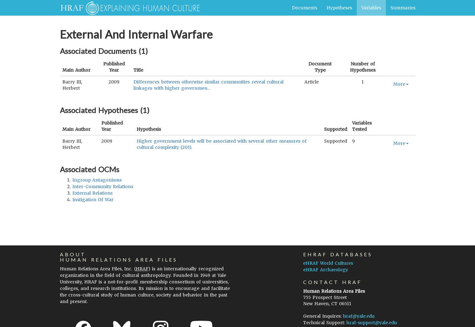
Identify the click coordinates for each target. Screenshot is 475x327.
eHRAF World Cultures (328, 263)
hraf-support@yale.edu (372, 322)
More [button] (401, 84)
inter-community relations (102, 186)
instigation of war (93, 199)
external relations (92, 193)
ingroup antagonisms (97, 180)
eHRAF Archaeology (325, 269)
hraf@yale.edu (359, 316)
